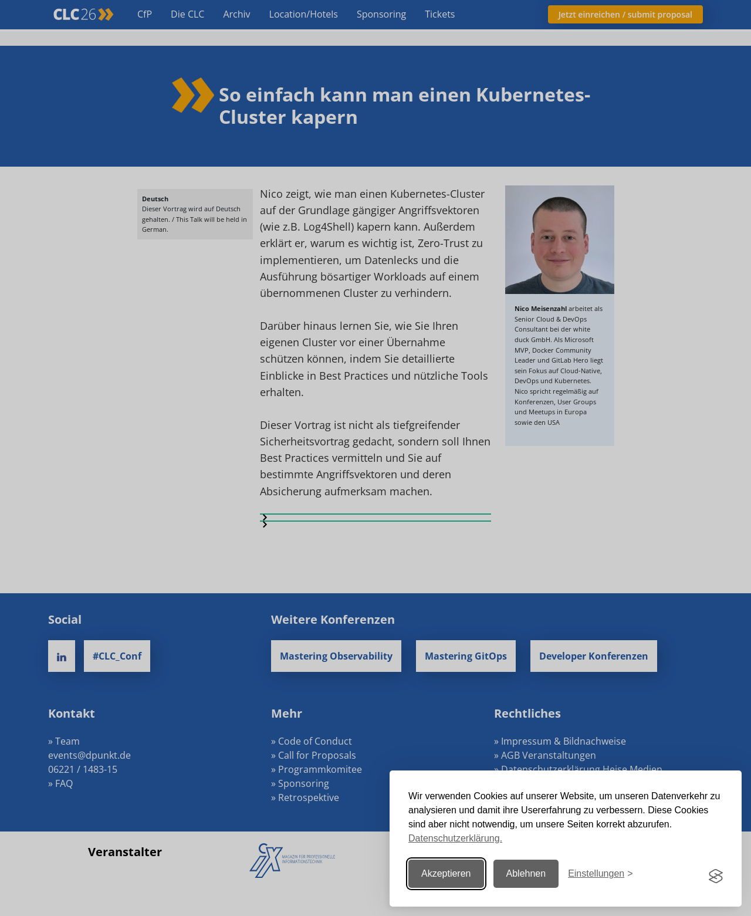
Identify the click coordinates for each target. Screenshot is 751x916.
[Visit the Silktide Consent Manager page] (716, 874)
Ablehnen (526, 873)
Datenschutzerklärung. (455, 838)
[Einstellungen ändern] (600, 873)
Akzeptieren (446, 873)
